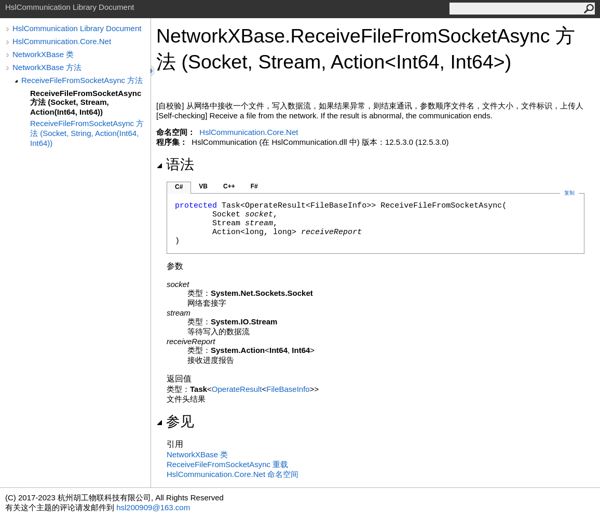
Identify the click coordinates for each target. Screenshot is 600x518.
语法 (175, 164)
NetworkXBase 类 (43, 54)
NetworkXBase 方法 (46, 67)
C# (179, 186)
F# (254, 186)
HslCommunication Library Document (76, 28)
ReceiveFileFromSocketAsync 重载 (227, 464)
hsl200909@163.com (153, 507)
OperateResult (237, 389)
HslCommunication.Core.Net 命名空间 (232, 474)
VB (203, 186)
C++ (229, 186)
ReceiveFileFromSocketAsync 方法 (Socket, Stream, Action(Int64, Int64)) (85, 102)
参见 (175, 421)
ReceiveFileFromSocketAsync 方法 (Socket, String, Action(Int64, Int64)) (87, 133)
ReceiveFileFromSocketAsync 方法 (82, 80)
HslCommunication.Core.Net (61, 41)
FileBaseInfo (287, 389)
